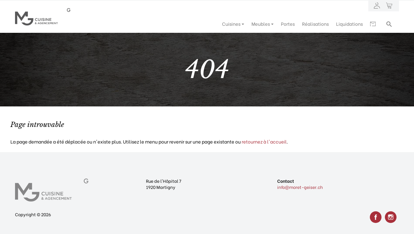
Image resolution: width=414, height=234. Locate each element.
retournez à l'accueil (264, 141)
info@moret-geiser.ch (300, 187)
